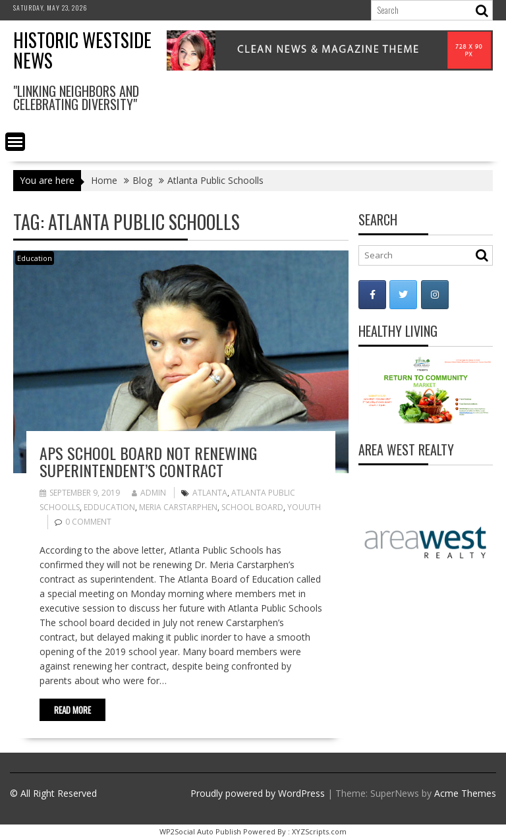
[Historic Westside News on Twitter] (403, 294)
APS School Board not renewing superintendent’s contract (148, 461)
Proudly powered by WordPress (257, 793)
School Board (252, 507)
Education (34, 258)
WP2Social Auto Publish (200, 831)
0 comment (88, 521)
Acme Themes (465, 793)
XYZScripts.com (319, 831)
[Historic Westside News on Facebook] (372, 294)
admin (149, 492)
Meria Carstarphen (178, 507)
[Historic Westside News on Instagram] (435, 294)
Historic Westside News (82, 50)
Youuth (304, 507)
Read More (72, 709)
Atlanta (209, 492)
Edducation (109, 507)
